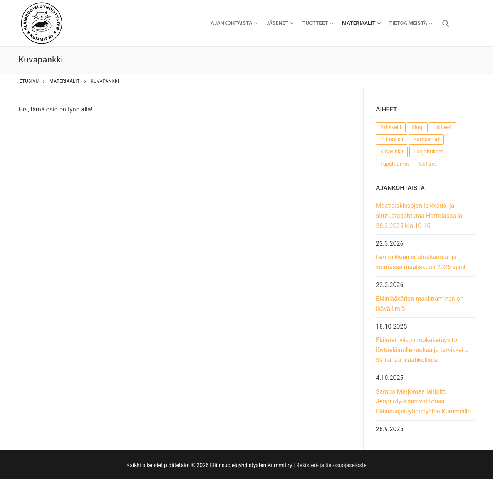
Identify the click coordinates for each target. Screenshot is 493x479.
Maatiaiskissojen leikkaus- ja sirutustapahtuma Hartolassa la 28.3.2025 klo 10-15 (419, 215)
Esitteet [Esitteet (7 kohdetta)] (442, 127)
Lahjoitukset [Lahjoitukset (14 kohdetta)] (428, 151)
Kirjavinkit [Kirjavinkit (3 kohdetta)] (392, 151)
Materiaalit (65, 81)
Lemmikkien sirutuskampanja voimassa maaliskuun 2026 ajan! (421, 262)
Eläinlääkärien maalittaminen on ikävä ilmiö (420, 303)
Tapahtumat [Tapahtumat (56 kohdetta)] (394, 164)
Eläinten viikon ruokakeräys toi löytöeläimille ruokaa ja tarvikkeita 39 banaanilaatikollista (422, 350)
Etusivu (29, 81)
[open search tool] (445, 23)
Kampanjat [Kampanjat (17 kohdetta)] (426, 139)
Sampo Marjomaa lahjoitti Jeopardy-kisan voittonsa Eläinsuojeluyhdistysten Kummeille (423, 401)
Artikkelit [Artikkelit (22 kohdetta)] (390, 127)
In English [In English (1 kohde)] (391, 139)
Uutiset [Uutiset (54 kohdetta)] (427, 164)
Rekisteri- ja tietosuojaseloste (331, 465)
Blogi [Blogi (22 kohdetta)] (417, 127)
